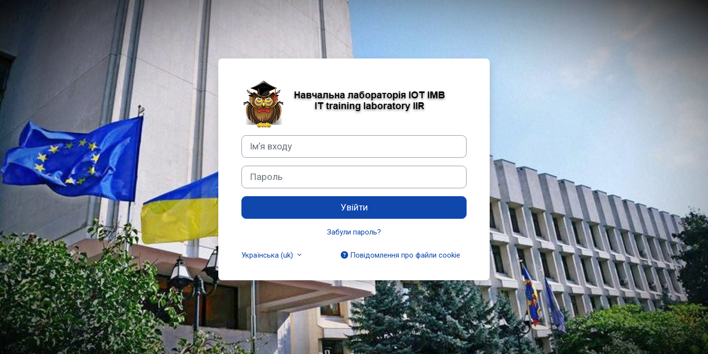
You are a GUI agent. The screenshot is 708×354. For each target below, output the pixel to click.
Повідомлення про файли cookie (400, 255)
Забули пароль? (354, 232)
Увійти (354, 207)
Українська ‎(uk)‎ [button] (268, 255)
